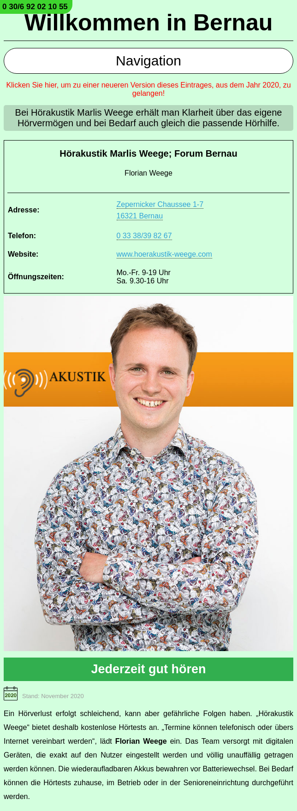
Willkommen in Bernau (148, 22)
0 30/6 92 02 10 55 (35, 6)
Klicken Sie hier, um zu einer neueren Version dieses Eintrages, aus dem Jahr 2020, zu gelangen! (148, 89)
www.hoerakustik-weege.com (164, 254)
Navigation (148, 60)
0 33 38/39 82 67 (144, 236)
